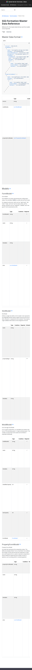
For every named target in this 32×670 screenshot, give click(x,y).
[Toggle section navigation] (14, 9)
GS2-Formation (13, 16)
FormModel (15, 538)
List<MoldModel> (18, 107)
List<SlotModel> (13, 265)
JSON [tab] (4, 40)
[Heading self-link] (22, 37)
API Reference (5, 16)
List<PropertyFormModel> (20, 138)
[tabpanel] (16, 68)
